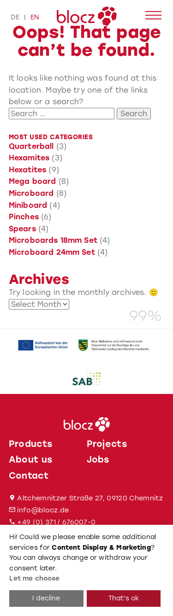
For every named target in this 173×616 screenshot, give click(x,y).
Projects (107, 444)
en (34, 17)
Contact (28, 475)
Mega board (32, 181)
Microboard (31, 193)
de (15, 17)
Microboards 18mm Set (53, 240)
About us (31, 459)
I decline (46, 598)
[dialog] (86, 570)
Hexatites (27, 169)
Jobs (98, 459)
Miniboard (28, 205)
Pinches (24, 216)
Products (31, 444)
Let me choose (34, 578)
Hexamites (29, 157)
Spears (22, 228)
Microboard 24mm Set (52, 252)
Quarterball (31, 146)
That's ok (123, 598)
